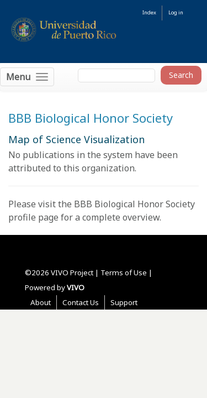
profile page (33, 217)
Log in (175, 12)
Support (123, 302)
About (40, 302)
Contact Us (80, 302)
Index (149, 12)
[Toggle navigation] (27, 76)
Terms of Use (123, 272)
